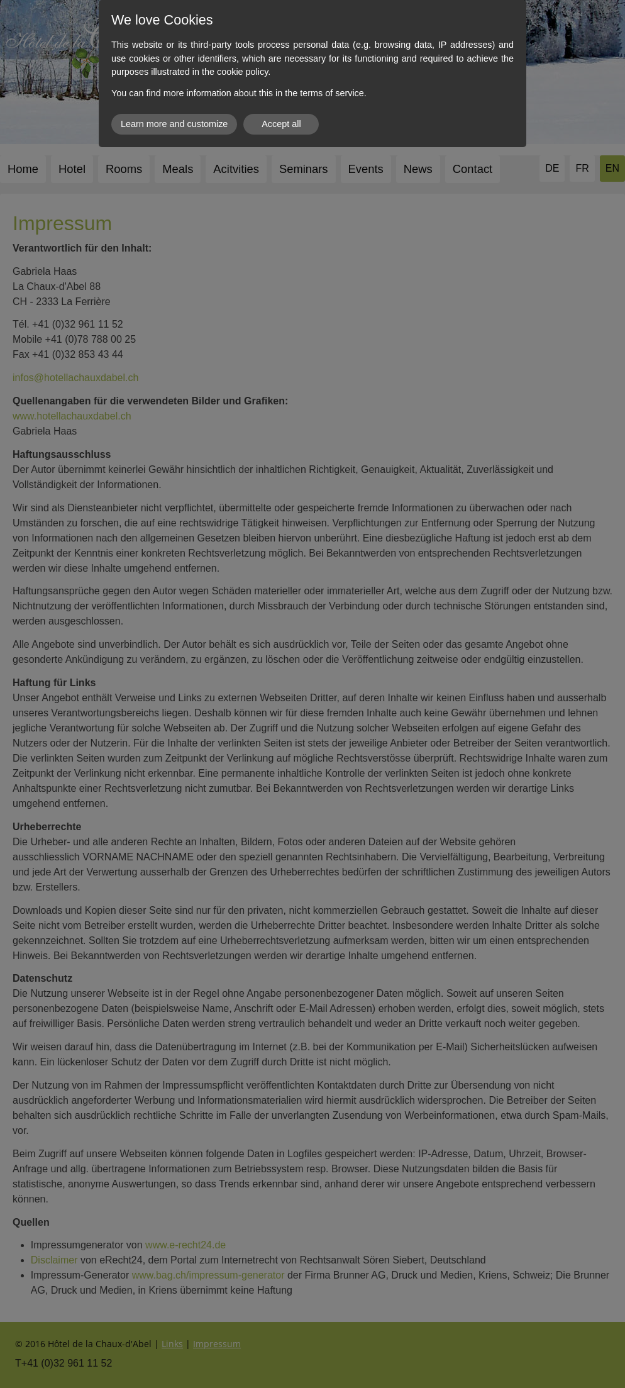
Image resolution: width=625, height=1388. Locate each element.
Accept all (281, 124)
